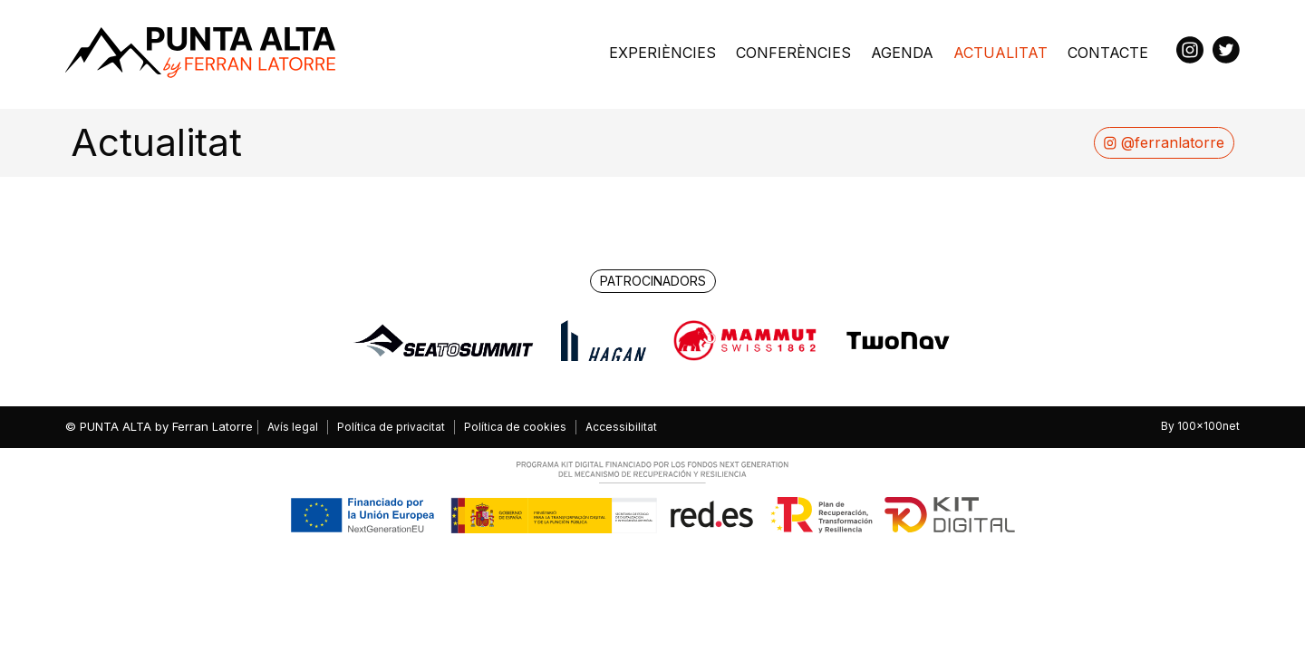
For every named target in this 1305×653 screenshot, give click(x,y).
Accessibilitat (621, 427)
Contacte (1108, 53)
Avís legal (292, 427)
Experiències (662, 53)
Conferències (793, 53)
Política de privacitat (391, 427)
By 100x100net (1200, 426)
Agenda (902, 53)
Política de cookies (515, 427)
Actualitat (1000, 53)
